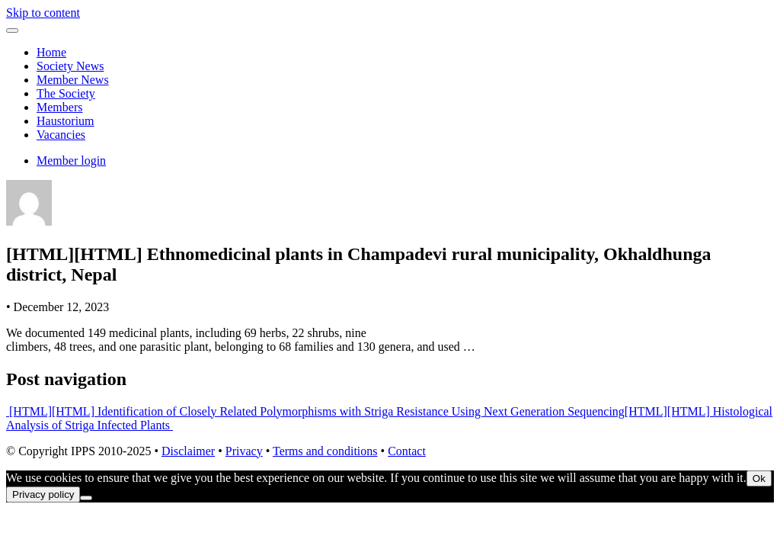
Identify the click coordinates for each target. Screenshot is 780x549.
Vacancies (61, 134)
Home (51, 52)
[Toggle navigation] (12, 30)
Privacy (244, 451)
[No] (86, 498)
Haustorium (65, 120)
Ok (759, 478)
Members (59, 107)
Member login (71, 160)
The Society (66, 93)
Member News (73, 79)
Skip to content (43, 12)
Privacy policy (43, 494)
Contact (407, 451)
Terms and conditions (325, 451)
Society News (70, 65)
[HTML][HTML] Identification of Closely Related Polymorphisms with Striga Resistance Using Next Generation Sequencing (315, 411)
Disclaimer (188, 451)
